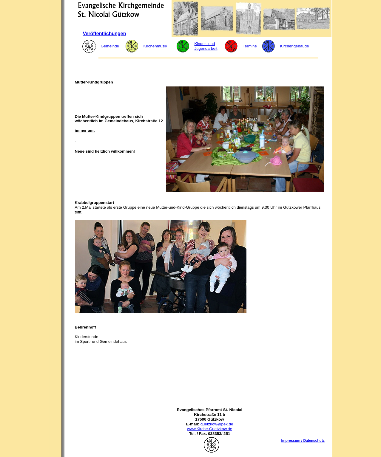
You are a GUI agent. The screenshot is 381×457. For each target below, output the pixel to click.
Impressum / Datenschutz (303, 441)
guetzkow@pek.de (216, 424)
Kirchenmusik (155, 46)
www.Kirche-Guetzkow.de (209, 429)
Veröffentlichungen (104, 33)
